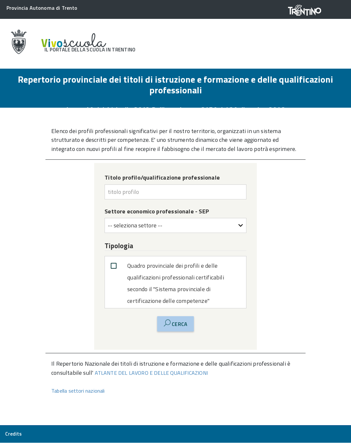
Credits (13, 434)
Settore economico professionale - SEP (157, 211)
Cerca (175, 323)
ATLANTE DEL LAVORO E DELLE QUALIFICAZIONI (151, 373)
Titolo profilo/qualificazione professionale (162, 177)
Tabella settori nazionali (78, 391)
